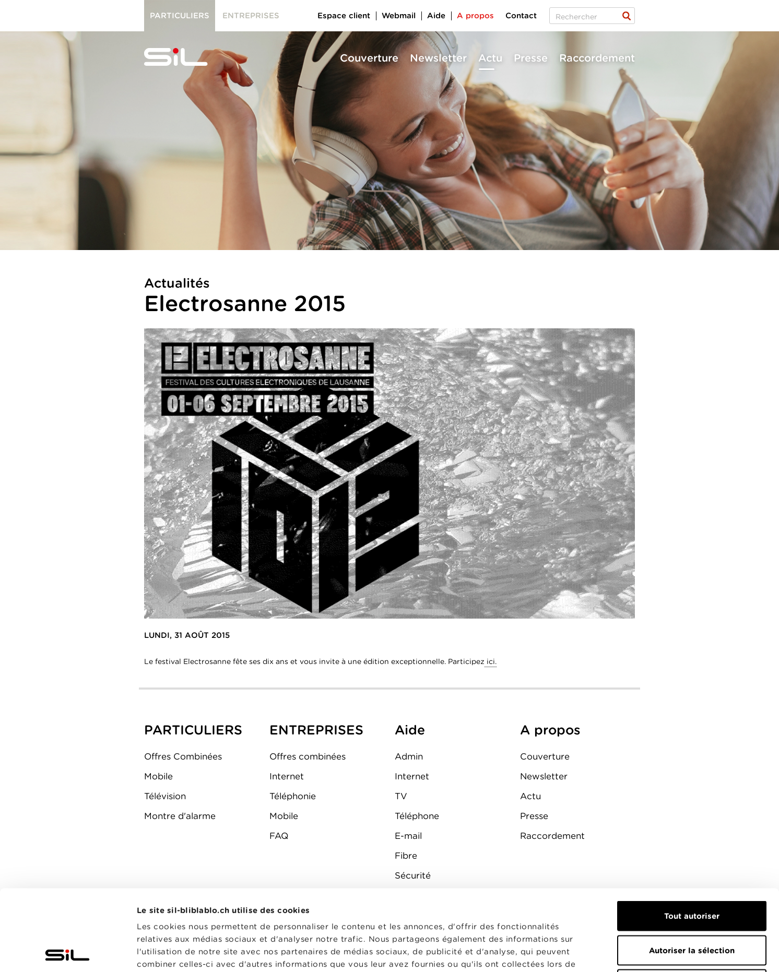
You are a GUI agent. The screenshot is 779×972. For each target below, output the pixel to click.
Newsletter (438, 58)
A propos (475, 15)
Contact (521, 15)
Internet (286, 776)
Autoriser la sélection (692, 869)
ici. (491, 661)
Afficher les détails (588, 951)
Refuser (692, 903)
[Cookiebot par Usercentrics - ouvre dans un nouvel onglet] (67, 951)
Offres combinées (307, 756)
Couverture (369, 58)
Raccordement (597, 58)
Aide (436, 15)
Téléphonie (292, 796)
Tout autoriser (691, 835)
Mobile (158, 776)
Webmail (399, 15)
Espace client (343, 15)
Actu (490, 58)
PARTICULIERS (193, 730)
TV (401, 796)
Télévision (165, 796)
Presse (531, 58)
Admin (409, 756)
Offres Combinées (183, 756)
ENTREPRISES (316, 730)
